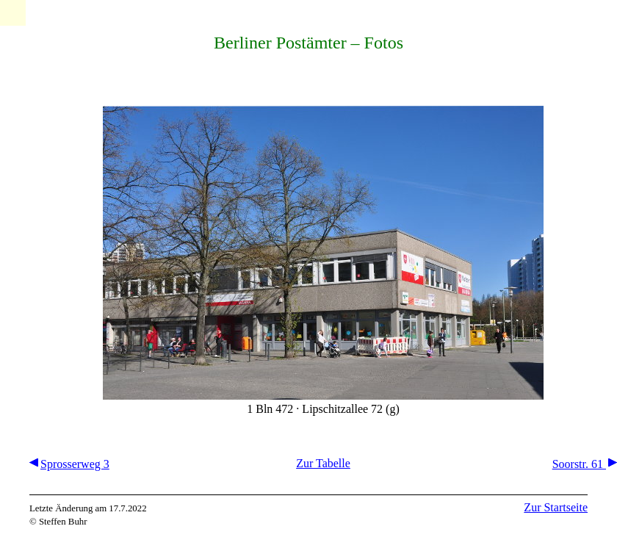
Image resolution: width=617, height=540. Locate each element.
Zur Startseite (556, 507)
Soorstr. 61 (584, 464)
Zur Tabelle (323, 463)
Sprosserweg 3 (69, 464)
